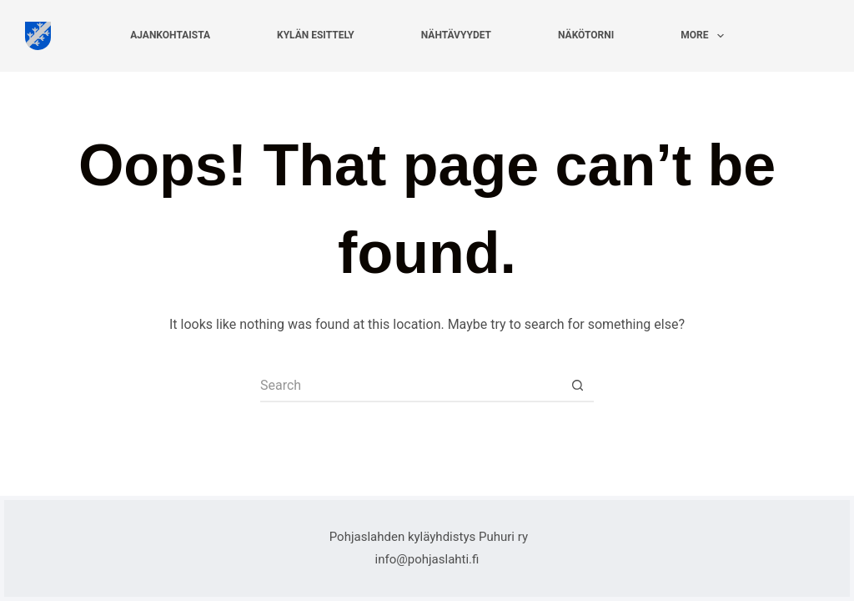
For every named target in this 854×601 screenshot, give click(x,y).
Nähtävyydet (456, 35)
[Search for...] (410, 385)
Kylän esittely (315, 35)
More (706, 36)
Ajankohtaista (170, 35)
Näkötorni (586, 35)
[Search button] (577, 385)
